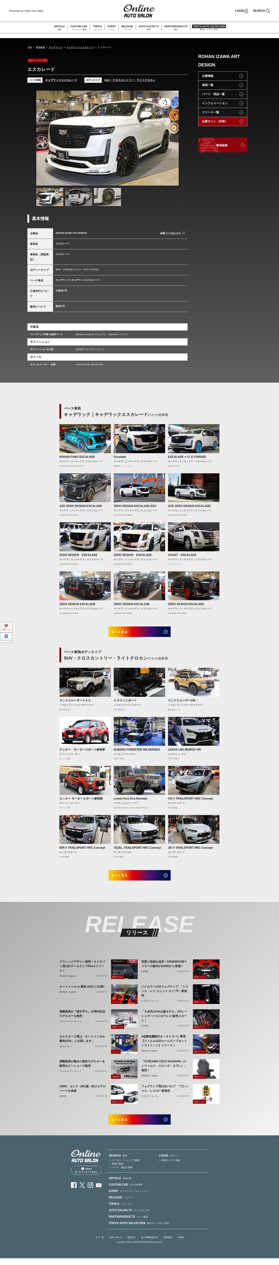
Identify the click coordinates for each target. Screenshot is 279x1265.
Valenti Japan (67, 980)
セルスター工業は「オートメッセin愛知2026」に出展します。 (82, 1043)
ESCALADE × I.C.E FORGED (187, 456)
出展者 (180, 1244)
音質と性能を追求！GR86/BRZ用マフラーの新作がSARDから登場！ (164, 968)
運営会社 (131, 1244)
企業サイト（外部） (215, 121)
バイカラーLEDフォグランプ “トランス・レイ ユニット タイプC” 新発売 (164, 995)
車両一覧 (207, 85)
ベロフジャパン (150, 1005)
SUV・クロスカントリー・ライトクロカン (129, 80)
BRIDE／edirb (67, 996)
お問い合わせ (115, 1244)
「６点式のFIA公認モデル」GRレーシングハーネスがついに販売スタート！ (164, 1020)
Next (172, 138)
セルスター (65, 1050)
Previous (42, 138)
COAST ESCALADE (182, 554)
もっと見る (123, 633)
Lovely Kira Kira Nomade (130, 800)
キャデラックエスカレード (80, 47)
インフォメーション (215, 103)
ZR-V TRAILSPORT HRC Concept (190, 849)
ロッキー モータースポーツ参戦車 (82, 751)
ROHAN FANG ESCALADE (77, 456)
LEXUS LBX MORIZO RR (184, 751)
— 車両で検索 (116, 1170)
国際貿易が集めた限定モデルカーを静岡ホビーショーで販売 (82, 1068)
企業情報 (207, 75)
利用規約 (168, 1244)
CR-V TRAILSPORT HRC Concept (190, 800)
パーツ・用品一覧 (213, 94)
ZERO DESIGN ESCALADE (79, 554)
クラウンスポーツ (125, 702)
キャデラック (56, 47)
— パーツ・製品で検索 (121, 1174)
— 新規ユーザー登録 (169, 1167)
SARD (144, 976)
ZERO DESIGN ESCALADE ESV (135, 505)
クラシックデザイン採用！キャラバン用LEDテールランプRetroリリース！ (82, 971)
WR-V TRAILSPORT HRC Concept (82, 849)
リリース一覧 (210, 112)
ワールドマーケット (70, 1025)
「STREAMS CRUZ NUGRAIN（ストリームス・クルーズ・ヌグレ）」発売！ (164, 1070)
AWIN (62, 1100)
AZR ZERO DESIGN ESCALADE (80, 505)
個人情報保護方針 (149, 1244)
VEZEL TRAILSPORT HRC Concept (137, 849)
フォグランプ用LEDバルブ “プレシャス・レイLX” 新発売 (164, 1093)
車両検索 (40, 47)
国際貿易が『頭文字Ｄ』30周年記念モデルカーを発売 (82, 1018)
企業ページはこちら (170, 233)
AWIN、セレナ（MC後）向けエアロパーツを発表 (82, 1093)
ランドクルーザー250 (182, 702)
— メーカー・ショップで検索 (124, 1167)
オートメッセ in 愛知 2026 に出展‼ (81, 991)
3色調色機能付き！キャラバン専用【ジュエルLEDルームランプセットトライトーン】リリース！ (164, 1045)
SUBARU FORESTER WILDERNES (137, 751)
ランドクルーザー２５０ (75, 702)
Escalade (120, 456)
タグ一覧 (99, 1244)
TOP (29, 47)
